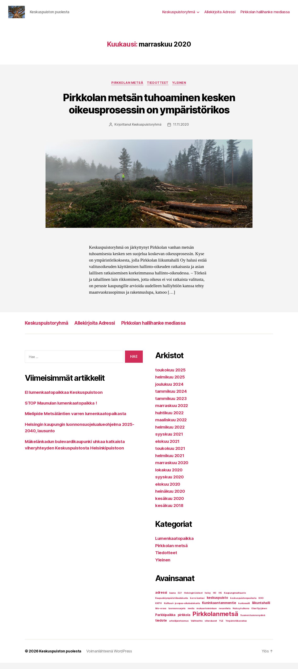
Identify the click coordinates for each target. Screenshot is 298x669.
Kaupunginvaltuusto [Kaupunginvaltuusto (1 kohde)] (235, 599)
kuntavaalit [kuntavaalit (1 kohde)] (244, 609)
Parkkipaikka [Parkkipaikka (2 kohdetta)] (165, 621)
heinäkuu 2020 (170, 497)
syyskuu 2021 (169, 440)
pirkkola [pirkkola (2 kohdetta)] (184, 621)
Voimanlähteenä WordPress (109, 657)
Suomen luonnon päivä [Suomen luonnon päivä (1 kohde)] (252, 621)
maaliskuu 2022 (171, 426)
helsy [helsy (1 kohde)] (208, 599)
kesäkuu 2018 (169, 511)
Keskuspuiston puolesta (60, 657)
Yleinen (180, 89)
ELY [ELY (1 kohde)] (180, 599)
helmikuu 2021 (170, 461)
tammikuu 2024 (171, 397)
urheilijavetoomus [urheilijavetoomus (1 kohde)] (179, 627)
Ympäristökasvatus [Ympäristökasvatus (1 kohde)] (236, 627)
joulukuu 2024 (170, 390)
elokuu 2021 (168, 447)
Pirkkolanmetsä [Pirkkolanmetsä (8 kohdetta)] (215, 620)
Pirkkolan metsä (127, 89)
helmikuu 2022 (170, 433)
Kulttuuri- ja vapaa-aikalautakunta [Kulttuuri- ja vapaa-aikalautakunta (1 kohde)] (182, 609)
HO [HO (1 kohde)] (214, 599)
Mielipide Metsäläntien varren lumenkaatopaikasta (77, 420)
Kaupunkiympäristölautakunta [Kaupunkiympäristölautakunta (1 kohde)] (171, 604)
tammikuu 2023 (171, 404)
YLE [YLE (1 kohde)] (221, 627)
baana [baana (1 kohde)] (172, 599)
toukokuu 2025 (171, 376)
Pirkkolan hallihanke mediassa (265, 15)
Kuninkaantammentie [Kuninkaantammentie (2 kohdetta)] (219, 609)
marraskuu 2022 (172, 411)
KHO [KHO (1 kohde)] (260, 604)
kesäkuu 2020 (170, 504)
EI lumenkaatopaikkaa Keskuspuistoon (64, 398)
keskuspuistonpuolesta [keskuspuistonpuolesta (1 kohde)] (243, 604)
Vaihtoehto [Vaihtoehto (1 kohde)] (196, 627)
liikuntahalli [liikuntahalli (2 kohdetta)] (261, 609)
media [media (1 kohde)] (191, 614)
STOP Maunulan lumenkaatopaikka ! (62, 409)
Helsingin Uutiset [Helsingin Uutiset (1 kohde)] (193, 599)
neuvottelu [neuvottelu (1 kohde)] (224, 614)
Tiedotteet (158, 89)
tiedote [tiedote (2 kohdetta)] (161, 627)
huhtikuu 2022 (170, 419)
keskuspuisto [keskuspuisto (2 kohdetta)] (217, 604)
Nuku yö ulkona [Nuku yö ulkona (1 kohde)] (241, 614)
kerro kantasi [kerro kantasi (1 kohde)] (197, 604)
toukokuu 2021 (170, 454)
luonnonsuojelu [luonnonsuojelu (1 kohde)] (176, 614)
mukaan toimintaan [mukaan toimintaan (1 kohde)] (206, 614)
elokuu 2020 (168, 490)
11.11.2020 (181, 131)
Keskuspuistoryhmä (178, 15)
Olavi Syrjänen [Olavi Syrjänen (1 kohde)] (259, 614)
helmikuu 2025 (170, 383)
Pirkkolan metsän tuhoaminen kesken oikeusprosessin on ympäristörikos (149, 110)
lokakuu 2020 (169, 476)
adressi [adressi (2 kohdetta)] (161, 599)
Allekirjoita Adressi (219, 15)
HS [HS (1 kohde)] (220, 599)
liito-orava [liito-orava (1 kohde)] (160, 614)
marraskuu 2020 (172, 469)
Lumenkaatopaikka (174, 544)
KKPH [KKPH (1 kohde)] (158, 609)
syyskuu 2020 (170, 483)
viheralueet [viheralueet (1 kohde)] (211, 627)
